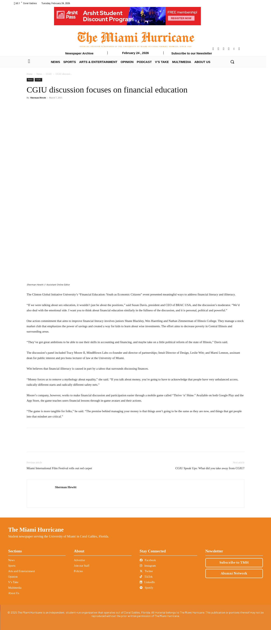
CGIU (49, 74)
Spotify (146, 587)
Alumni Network (234, 573)
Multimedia (14, 587)
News (39, 74)
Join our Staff (81, 565)
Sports (11, 565)
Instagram (148, 565)
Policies (78, 571)
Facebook (148, 560)
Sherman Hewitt (38, 97)
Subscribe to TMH (234, 562)
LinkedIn (147, 582)
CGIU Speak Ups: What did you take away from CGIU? (209, 468)
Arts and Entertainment (21, 571)
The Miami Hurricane (36, 529)
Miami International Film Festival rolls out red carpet (59, 468)
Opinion (13, 576)
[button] (232, 62)
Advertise (79, 560)
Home (30, 74)
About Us (13, 593)
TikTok (146, 576)
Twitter (146, 571)
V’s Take (13, 582)
